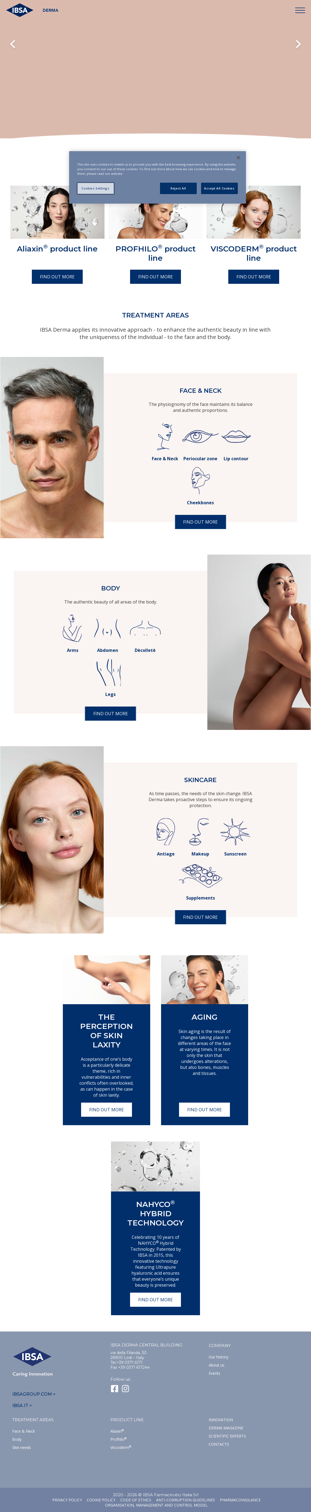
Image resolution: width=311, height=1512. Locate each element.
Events (214, 1373)
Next (298, 45)
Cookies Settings (95, 188)
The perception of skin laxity (106, 1030)
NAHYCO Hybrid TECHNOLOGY (155, 1213)
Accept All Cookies (219, 188)
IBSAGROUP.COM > (34, 1394)
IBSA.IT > (22, 1405)
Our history (218, 1356)
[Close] (238, 158)
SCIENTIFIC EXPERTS (227, 1436)
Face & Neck (23, 1431)
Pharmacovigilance (240, 1499)
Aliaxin (117, 1431)
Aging (204, 1017)
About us (216, 1365)
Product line (127, 1419)
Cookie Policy (101, 1499)
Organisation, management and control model (156, 1505)
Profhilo (118, 1439)
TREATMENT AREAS (33, 1419)
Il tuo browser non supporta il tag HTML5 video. (155, 79)
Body (16, 1439)
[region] (157, 177)
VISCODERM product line (254, 253)
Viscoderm (120, 1447)
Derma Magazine (226, 1427)
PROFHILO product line (155, 253)
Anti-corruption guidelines (185, 1499)
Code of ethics (135, 1499)
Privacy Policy (67, 1499)
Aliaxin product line (57, 248)
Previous (12, 45)
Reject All (178, 188)
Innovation (221, 1419)
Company (220, 1345)
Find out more (57, 277)
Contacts (219, 1444)
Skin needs (21, 1447)
